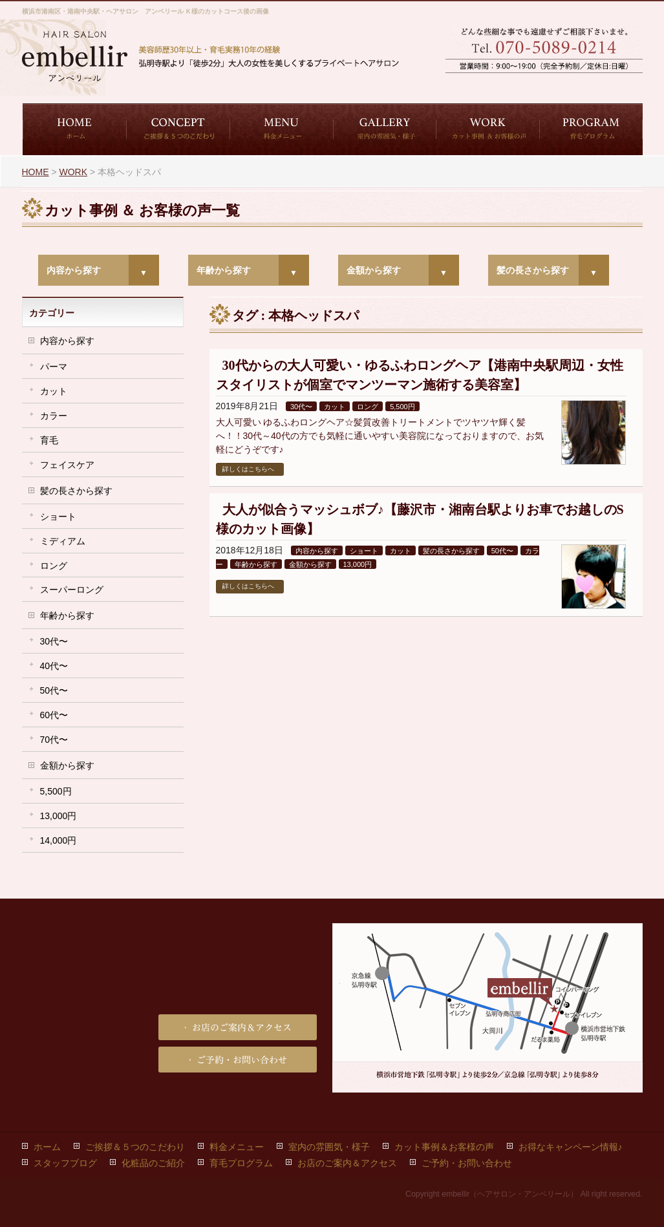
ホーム (47, 1147)
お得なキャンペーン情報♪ (571, 1147)
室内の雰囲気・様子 (329, 1147)
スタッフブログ (65, 1163)
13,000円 (357, 564)
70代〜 (54, 739)
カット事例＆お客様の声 (444, 1147)
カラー (53, 416)
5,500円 (402, 407)
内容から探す (74, 270)
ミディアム (62, 541)
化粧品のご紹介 (153, 1163)
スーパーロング (71, 589)
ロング (367, 407)
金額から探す (374, 270)
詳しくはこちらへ (248, 469)
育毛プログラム (241, 1163)
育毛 (49, 440)
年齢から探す (224, 270)
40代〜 (54, 666)
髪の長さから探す (533, 270)
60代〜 (54, 715)
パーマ (53, 366)
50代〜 (502, 551)
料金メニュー (236, 1147)
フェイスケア (67, 465)
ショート (364, 551)
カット (334, 407)
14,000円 (58, 840)
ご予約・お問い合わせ (493, 84)
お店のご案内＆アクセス (594, 84)
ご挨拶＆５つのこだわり (135, 1147)
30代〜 (301, 407)
